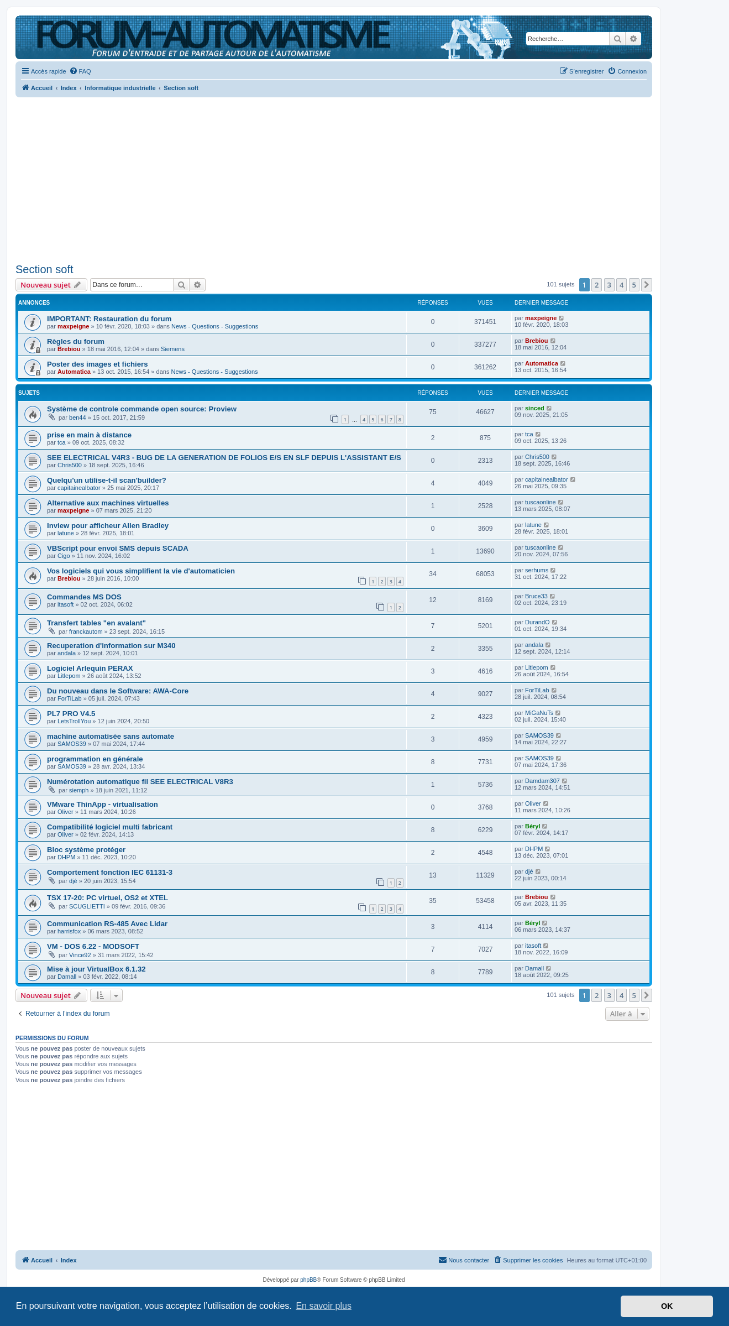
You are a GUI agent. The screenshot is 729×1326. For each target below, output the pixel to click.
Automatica (74, 371)
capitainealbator (79, 487)
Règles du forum (75, 341)
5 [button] (634, 285)
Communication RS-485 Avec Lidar (107, 924)
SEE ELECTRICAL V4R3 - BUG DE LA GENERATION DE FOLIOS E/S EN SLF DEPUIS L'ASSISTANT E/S (224, 457)
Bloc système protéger (86, 849)
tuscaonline (540, 502)
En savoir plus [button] (324, 1306)
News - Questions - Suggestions (214, 326)
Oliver (65, 811)
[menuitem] (80, 71)
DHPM (66, 857)
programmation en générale (95, 759)
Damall (66, 976)
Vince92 (80, 955)
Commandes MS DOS (84, 597)
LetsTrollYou (74, 721)
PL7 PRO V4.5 (71, 713)
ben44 (77, 417)
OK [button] (667, 1306)
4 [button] (621, 285)
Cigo (63, 555)
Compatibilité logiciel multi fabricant (109, 827)
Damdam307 (542, 780)
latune (65, 533)
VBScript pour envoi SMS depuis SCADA (117, 548)
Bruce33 (536, 596)
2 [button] (597, 285)
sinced (534, 408)
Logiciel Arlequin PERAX (90, 668)
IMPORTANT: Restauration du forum (109, 319)
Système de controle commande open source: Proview (142, 409)
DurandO (537, 622)
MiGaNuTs (539, 712)
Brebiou (69, 349)
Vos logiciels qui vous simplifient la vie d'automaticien (141, 571)
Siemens (173, 349)
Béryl (533, 826)
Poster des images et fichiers (97, 364)
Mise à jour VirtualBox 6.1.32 (96, 969)
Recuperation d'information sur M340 (111, 645)
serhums (536, 570)
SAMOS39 (71, 743)
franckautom (86, 631)
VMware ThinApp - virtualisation (102, 804)
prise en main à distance (89, 435)
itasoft (65, 604)
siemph (78, 790)
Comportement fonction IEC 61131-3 (109, 872)
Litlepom (69, 675)
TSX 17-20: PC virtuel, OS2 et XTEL (107, 898)
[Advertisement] (333, 177)
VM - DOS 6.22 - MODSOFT (93, 946)
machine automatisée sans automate (110, 736)
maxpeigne (73, 326)
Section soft (44, 269)
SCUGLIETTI (87, 906)
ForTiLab (69, 698)
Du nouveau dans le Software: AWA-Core (117, 691)
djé (73, 881)
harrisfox (69, 931)
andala (66, 653)
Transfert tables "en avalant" (96, 623)
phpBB (308, 1280)
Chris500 (69, 465)
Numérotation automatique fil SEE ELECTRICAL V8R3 (140, 781)
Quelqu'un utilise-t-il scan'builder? (106, 480)
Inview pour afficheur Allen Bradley (108, 525)
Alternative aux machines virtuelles (108, 503)
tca (61, 442)
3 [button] (609, 285)
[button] (646, 284)
